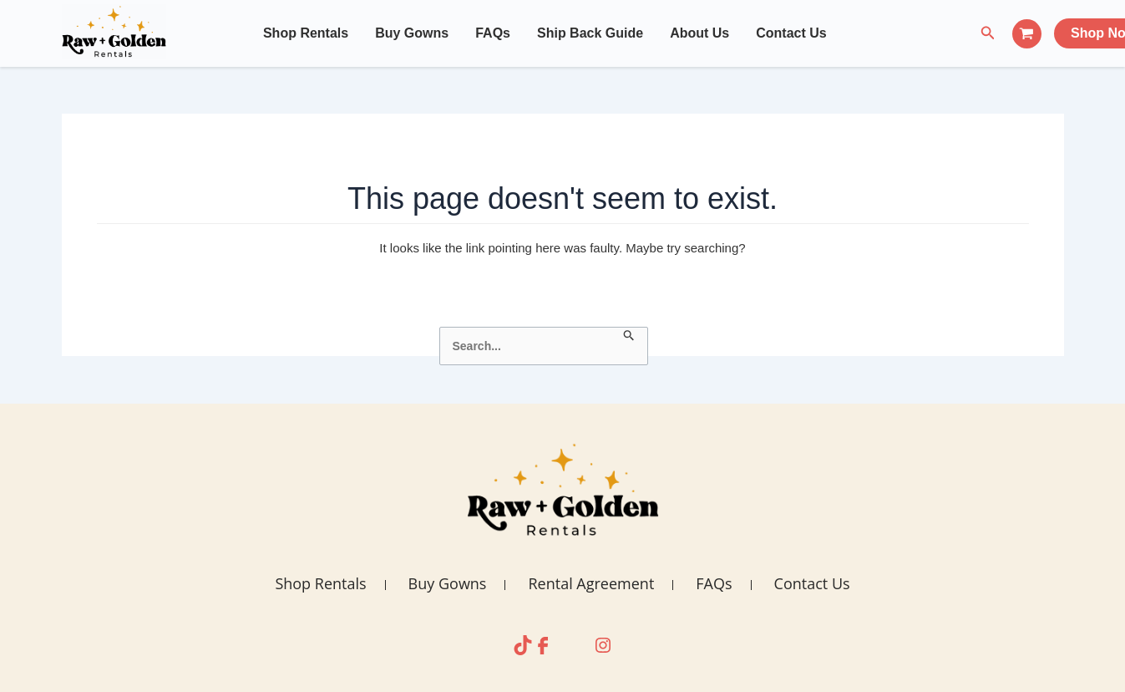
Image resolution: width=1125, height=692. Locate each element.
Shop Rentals (305, 33)
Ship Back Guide (590, 33)
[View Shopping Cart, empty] (1026, 33)
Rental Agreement (591, 583)
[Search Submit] (629, 336)
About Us (699, 33)
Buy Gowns (411, 33)
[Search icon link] (988, 33)
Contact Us (791, 33)
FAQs (492, 33)
